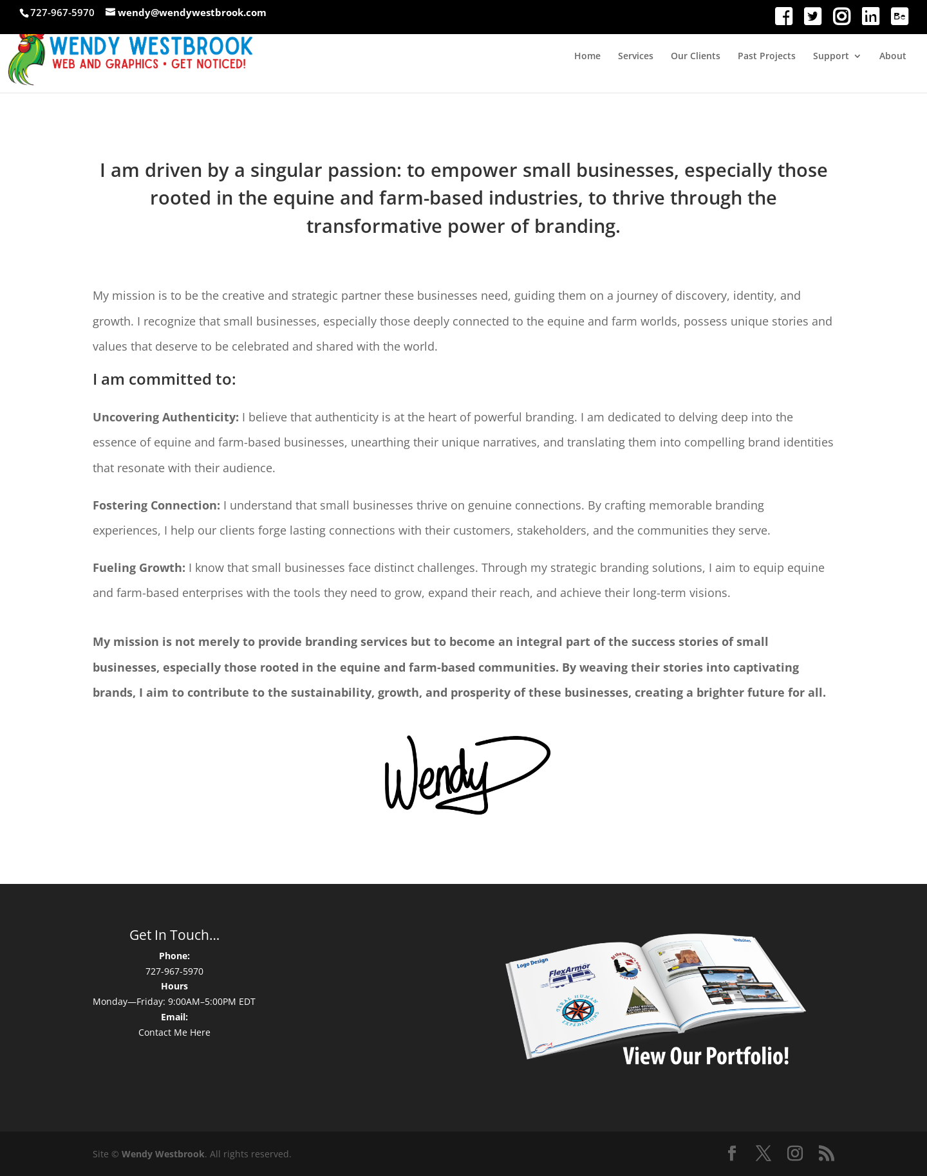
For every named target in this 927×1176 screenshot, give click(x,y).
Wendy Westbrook (163, 1154)
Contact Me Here (174, 1032)
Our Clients (695, 56)
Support (831, 56)
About (892, 56)
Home (587, 56)
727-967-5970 (174, 971)
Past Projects (767, 56)
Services (635, 56)
